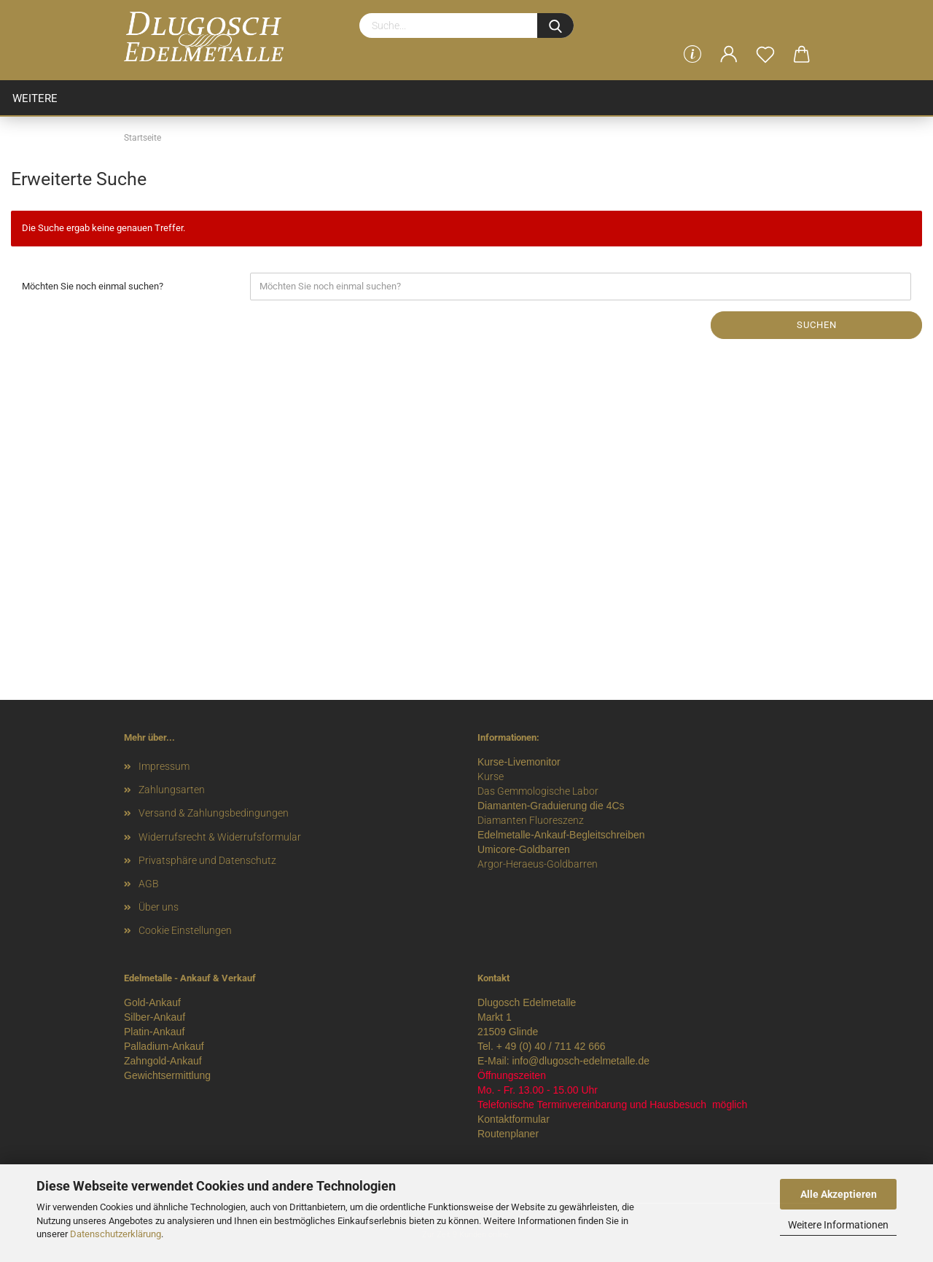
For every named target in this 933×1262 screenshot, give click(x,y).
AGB (148, 883)
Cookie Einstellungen (185, 930)
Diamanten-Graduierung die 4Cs (551, 805)
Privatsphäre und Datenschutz (207, 860)
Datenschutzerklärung (115, 1233)
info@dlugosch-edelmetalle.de (580, 1061)
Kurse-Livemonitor (519, 762)
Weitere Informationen (838, 1225)
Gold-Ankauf (152, 1002)
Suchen (817, 324)
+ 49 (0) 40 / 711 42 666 (551, 1046)
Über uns (158, 907)
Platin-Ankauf (154, 1031)
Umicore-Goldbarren (523, 849)
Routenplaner (508, 1134)
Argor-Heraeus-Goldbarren (537, 864)
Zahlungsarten (171, 789)
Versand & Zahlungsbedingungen (213, 813)
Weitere (35, 98)
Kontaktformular (513, 1119)
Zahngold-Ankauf (163, 1061)
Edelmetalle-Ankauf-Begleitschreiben (561, 835)
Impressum (164, 766)
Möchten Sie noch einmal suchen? (92, 286)
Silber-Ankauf (154, 1017)
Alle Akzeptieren (838, 1194)
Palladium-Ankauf (164, 1046)
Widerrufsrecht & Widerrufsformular (219, 837)
